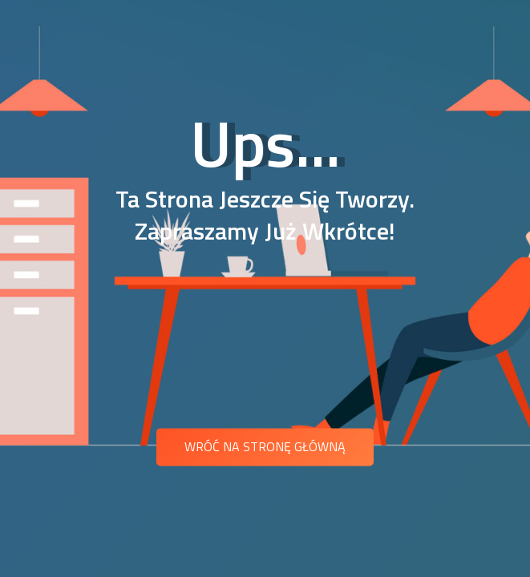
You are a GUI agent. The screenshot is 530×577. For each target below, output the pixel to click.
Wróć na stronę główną (265, 446)
